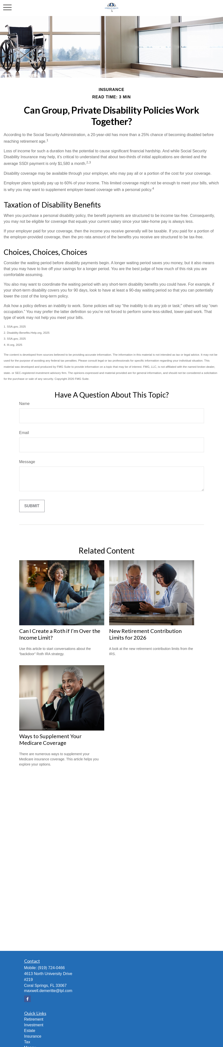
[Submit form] (32, 506)
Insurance (32, 1036)
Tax (27, 1042)
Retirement (33, 1019)
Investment (33, 1025)
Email (24, 433)
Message (27, 462)
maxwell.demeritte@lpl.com (48, 991)
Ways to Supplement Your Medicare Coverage (50, 739)
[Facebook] (27, 998)
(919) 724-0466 (51, 968)
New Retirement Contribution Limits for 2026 (145, 634)
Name (24, 403)
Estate (29, 1031)
